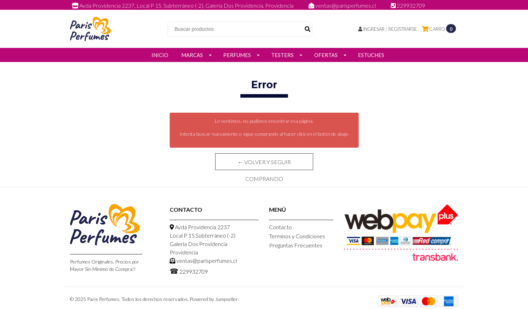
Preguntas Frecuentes (295, 245)
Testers (282, 55)
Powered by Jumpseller (214, 299)
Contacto (280, 227)
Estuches (371, 55)
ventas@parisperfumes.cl (343, 5)
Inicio (160, 55)
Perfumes (237, 55)
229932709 (408, 5)
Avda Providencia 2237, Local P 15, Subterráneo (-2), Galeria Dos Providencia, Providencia (183, 5)
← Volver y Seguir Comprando (264, 164)
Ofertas (326, 55)
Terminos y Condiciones (297, 236)
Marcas (192, 55)
